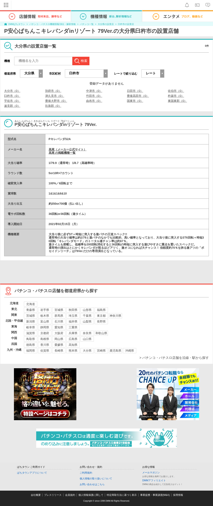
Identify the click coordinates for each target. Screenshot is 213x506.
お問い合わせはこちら (92, 484)
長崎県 (58, 350)
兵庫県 (73, 333)
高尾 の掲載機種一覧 (62, 152)
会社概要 (36, 495)
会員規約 (70, 495)
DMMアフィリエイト (154, 480)
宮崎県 (101, 350)
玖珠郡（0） (53, 105)
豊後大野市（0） (56, 100)
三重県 (73, 327)
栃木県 (44, 315)
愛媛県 (58, 344)
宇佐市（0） (12, 100)
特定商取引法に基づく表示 (122, 495)
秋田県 (73, 309)
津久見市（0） (54, 95)
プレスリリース (53, 495)
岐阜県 (30, 327)
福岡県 (30, 350)
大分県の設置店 (106, 24)
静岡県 (44, 327)
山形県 (87, 309)
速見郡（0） (12, 105)
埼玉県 (73, 315)
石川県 (58, 321)
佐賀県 (44, 350)
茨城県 (30, 315)
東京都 (101, 315)
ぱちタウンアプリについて (32, 472)
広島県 (73, 339)
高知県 (73, 344)
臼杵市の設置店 (126, 24)
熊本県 (73, 350)
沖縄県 (129, 350)
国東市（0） (135, 100)
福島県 (101, 309)
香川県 (44, 344)
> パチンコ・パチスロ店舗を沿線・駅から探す (174, 357)
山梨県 (87, 321)
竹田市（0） (94, 95)
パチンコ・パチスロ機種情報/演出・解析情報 (52, 24)
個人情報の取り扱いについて (96, 478)
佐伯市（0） (176, 90)
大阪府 (58, 333)
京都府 (44, 333)
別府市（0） (53, 90)
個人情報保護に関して (90, 495)
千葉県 (87, 315)
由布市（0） (94, 100)
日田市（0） (135, 90)
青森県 (30, 309)
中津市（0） (94, 90)
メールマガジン (151, 472)
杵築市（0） (176, 95)
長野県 (101, 321)
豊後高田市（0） (138, 95)
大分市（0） (12, 90)
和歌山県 (101, 333)
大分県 (87, 350)
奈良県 (87, 333)
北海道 (30, 304)
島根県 (44, 339)
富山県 (44, 321)
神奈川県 (115, 315)
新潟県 (30, 321)
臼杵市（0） (12, 95)
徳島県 (30, 344)
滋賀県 (30, 333)
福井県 (73, 321)
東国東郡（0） (177, 100)
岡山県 (58, 339)
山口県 (87, 339)
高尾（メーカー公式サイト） (68, 149)
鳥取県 (30, 339)
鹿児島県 (115, 350)
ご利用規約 (86, 472)
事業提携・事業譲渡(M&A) (155, 495)
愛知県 (58, 327)
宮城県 (58, 309)
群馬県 (58, 315)
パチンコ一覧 (87, 24)
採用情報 (178, 495)
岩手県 (44, 309)
